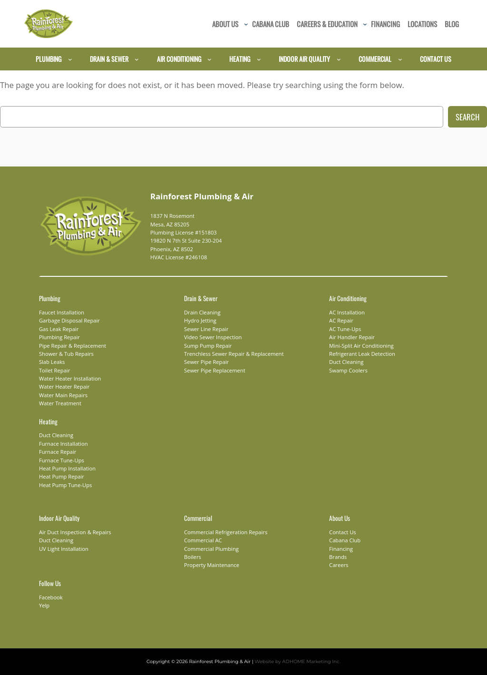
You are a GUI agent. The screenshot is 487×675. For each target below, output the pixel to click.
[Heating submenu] (259, 59)
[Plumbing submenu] (70, 59)
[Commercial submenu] (400, 59)
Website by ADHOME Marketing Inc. (291, 661)
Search (467, 117)
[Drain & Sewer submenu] (137, 59)
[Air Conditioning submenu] (209, 59)
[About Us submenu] (246, 24)
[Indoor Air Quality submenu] (339, 59)
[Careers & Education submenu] (365, 24)
